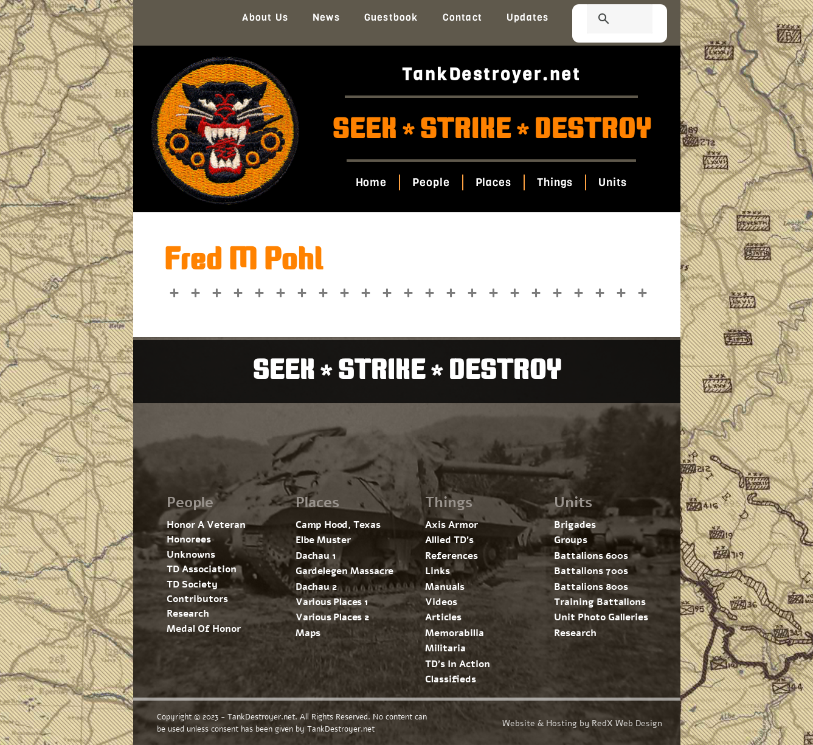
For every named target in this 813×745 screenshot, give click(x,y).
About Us (265, 17)
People (430, 182)
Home (371, 182)
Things (555, 182)
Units (612, 182)
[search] (605, 20)
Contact (462, 17)
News (326, 17)
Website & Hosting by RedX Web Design (582, 723)
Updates (527, 17)
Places (493, 182)
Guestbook (391, 17)
